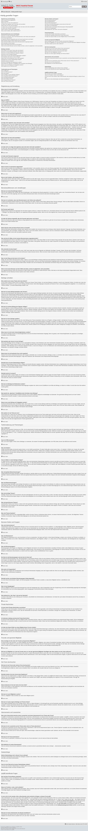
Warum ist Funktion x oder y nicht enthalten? (54, 74)
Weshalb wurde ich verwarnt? (7, 60)
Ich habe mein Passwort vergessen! (8, 28)
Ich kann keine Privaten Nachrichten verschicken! (55, 33)
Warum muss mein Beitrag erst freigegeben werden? (12, 64)
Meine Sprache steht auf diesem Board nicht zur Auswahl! (13, 40)
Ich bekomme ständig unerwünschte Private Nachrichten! (57, 35)
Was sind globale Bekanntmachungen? (9, 75)
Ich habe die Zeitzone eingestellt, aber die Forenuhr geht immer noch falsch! (17, 39)
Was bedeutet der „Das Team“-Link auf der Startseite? (56, 29)
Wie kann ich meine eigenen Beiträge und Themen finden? (57, 53)
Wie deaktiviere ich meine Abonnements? (53, 63)
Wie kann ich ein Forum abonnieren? (52, 62)
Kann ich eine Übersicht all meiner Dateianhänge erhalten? (57, 69)
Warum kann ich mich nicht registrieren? (9, 22)
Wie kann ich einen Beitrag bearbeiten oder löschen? (12, 51)
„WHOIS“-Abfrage (19, 799)
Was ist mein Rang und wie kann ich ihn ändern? (11, 44)
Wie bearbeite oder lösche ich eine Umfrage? (10, 56)
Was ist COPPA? (4, 21)
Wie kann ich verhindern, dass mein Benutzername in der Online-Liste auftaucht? (18, 36)
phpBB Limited (10, 232)
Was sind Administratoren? (50, 20)
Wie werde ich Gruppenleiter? (51, 25)
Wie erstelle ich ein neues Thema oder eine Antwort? (12, 50)
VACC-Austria (5, 828)
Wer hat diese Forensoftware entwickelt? (53, 73)
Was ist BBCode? (5, 70)
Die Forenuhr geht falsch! (6, 37)
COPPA (76, 124)
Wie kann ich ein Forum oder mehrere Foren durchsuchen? (57, 48)
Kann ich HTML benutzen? (6, 71)
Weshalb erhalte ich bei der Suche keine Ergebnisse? (56, 49)
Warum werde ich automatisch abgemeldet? (10, 29)
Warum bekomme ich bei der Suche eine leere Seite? (56, 50)
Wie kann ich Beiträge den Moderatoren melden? (11, 62)
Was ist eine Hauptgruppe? (50, 28)
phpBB (7, 826)
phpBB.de (20, 232)
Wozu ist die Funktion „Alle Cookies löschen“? (11, 30)
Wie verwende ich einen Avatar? (8, 43)
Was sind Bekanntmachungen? (7, 77)
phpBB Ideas (67, 788)
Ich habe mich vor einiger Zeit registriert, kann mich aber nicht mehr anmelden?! (18, 26)
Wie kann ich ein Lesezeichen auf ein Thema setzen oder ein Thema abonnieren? (62, 60)
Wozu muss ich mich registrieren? (8, 20)
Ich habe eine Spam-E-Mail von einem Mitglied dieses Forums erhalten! (60, 36)
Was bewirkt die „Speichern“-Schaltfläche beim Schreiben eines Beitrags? (16, 63)
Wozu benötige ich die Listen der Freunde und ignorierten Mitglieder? (59, 41)
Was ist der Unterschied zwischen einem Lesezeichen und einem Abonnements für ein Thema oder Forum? (65, 59)
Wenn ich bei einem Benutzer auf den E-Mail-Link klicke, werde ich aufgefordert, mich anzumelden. (22, 45)
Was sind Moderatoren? (50, 21)
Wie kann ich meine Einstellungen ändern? (10, 35)
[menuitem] (10, 2)
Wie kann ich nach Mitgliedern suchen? (53, 52)
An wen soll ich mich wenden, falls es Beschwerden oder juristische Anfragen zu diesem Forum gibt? (65, 77)
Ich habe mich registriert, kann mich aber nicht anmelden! (13, 24)
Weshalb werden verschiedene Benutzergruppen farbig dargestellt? (59, 26)
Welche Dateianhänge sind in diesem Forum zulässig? (56, 67)
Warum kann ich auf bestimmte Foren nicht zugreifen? (12, 58)
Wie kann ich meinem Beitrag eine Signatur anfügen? (12, 52)
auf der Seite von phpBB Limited (55, 779)
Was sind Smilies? (5, 73)
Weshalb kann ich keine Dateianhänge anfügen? (11, 59)
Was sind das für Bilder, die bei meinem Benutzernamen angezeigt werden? (17, 41)
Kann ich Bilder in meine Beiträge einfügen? (10, 74)
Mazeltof (23, 828)
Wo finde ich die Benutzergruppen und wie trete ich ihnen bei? (58, 24)
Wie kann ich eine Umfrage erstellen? (9, 54)
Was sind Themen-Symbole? (7, 81)
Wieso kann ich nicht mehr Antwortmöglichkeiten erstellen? (13, 55)
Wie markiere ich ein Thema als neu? (9, 66)
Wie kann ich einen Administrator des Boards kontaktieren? (57, 79)
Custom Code (3, 829)
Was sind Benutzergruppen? (51, 22)
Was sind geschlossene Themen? (8, 79)
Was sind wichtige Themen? (7, 78)
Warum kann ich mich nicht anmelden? (9, 25)
